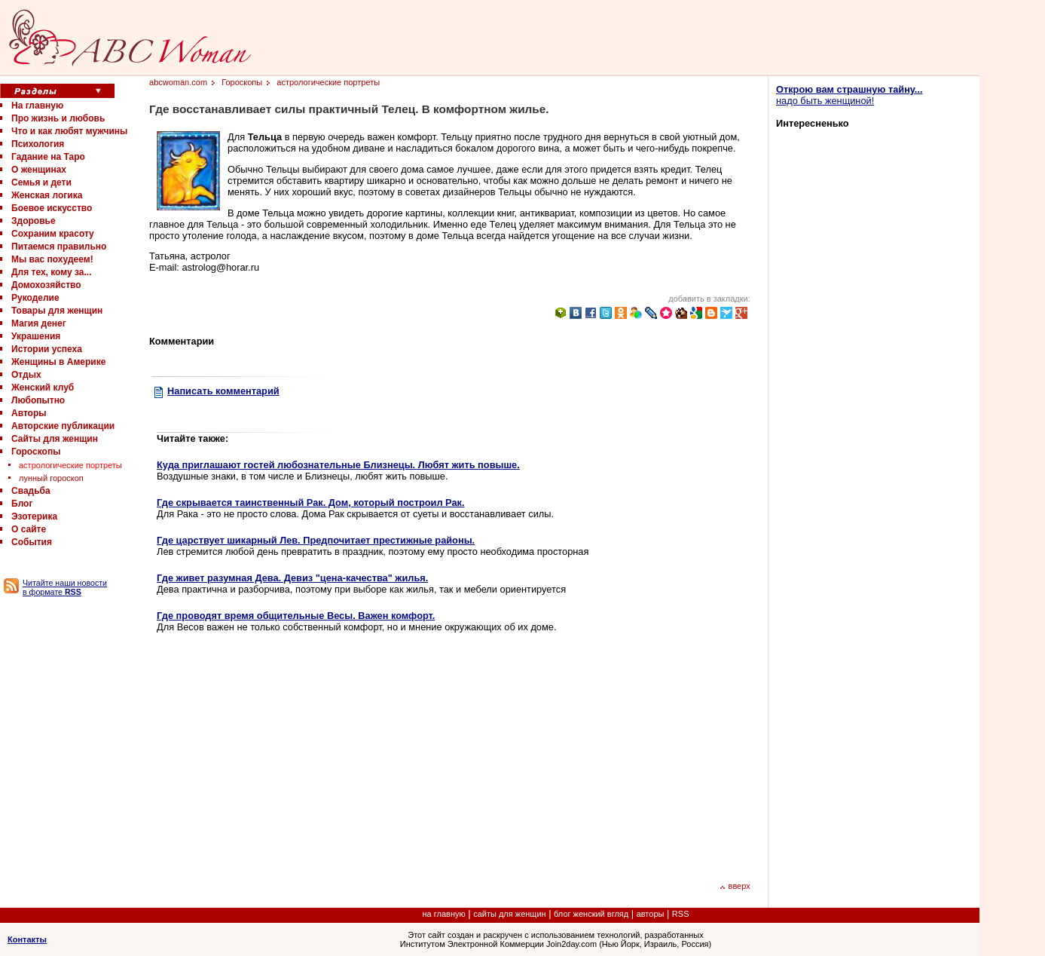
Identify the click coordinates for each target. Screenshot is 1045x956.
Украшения (35, 336)
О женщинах (38, 169)
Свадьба (30, 491)
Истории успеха (46, 349)
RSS (680, 913)
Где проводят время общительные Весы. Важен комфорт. (296, 615)
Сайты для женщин (54, 439)
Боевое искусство (51, 208)
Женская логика (46, 195)
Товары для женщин (56, 310)
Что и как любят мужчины (69, 131)
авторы (651, 913)
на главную (444, 913)
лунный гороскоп (51, 478)
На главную (37, 105)
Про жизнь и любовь (58, 118)
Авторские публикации (63, 426)
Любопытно (38, 400)
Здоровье (33, 221)
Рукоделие (35, 298)
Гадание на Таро (48, 157)
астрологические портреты (70, 465)
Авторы (29, 413)
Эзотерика (34, 516)
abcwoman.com (178, 82)
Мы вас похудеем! (52, 259)
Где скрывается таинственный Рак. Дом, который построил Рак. (311, 502)
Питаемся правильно (58, 246)
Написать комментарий (223, 391)
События (31, 542)
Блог (21, 503)
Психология (37, 144)
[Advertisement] (283, 755)
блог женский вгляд (591, 913)
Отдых (26, 374)
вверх (735, 885)
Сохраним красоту (52, 233)
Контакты (27, 939)
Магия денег (38, 323)
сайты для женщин (509, 913)
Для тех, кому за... (51, 272)
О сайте (28, 529)
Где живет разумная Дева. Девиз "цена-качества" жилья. (292, 578)
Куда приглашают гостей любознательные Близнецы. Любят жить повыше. (338, 464)
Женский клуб (42, 387)
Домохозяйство (46, 285)
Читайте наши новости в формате (65, 587)
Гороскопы (35, 451)
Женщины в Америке (58, 362)
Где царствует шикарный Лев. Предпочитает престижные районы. (316, 540)
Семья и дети (41, 182)
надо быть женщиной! (849, 95)
